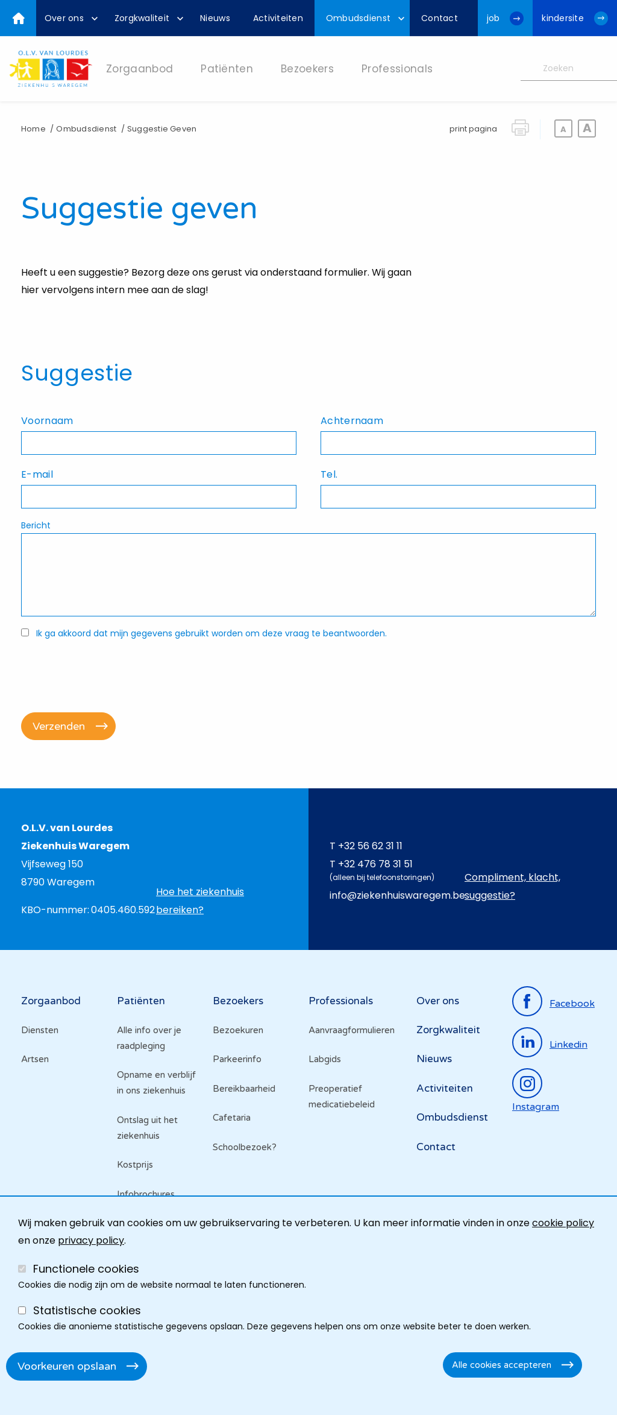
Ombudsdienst (86, 129)
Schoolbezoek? (245, 1147)
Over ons (437, 1001)
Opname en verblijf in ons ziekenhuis (156, 1082)
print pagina (473, 129)
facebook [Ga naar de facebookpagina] (572, 1004)
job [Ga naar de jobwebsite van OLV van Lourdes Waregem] (493, 18)
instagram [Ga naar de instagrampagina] (535, 1107)
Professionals (340, 1001)
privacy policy (91, 1240)
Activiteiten (444, 1088)
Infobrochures (146, 1194)
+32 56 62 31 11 (370, 846)
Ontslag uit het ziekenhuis (147, 1128)
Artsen (35, 1059)
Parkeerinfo (237, 1059)
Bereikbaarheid (244, 1088)
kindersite (563, 18)
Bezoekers (238, 1001)
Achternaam (352, 421)
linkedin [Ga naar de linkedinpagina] (568, 1045)
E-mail (37, 474)
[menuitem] (68, 18)
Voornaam (47, 421)
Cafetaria (232, 1117)
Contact (436, 1147)
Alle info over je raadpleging (149, 1038)
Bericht (36, 525)
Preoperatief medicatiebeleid (341, 1096)
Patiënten (141, 1001)
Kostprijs (135, 1164)
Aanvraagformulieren (351, 1030)
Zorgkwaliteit (448, 1030)
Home (33, 129)
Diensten (39, 1030)
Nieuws (434, 1059)
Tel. (329, 474)
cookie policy (563, 1223)
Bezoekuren (238, 1030)
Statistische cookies (87, 1310)
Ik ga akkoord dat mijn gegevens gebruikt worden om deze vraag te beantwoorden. (211, 633)
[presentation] (112, 669)
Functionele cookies (86, 1268)
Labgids (324, 1059)
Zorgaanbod (51, 1001)
